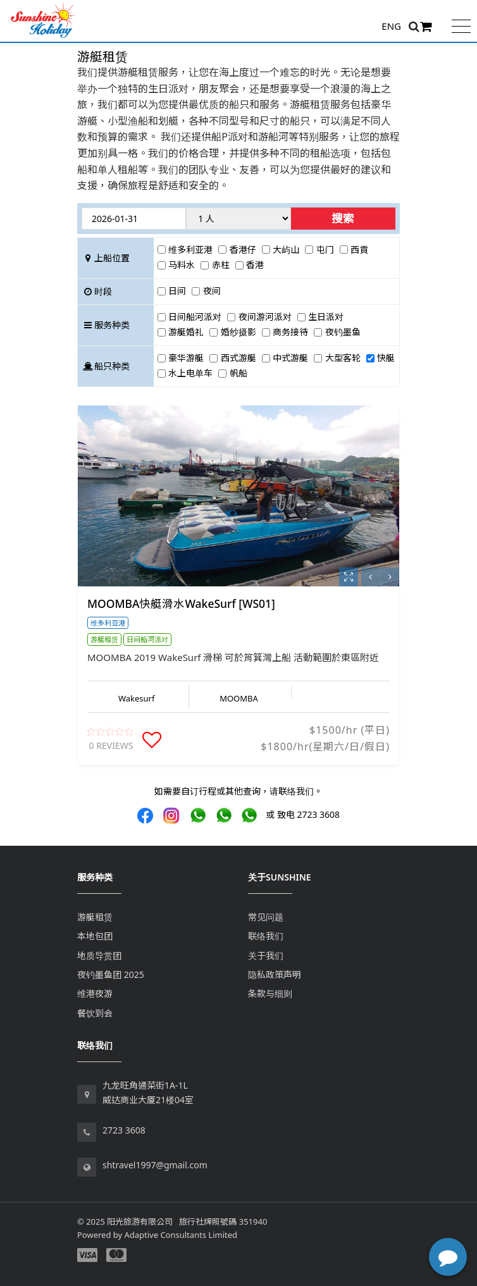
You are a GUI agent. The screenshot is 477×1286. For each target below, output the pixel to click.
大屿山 (286, 250)
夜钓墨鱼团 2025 (110, 974)
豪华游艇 (186, 358)
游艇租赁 (95, 917)
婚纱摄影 (238, 332)
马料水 (181, 265)
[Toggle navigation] (461, 25)
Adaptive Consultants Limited (181, 1234)
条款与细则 (270, 993)
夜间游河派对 (265, 317)
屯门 (325, 250)
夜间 (212, 291)
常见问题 (265, 917)
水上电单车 (190, 373)
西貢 (359, 250)
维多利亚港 (190, 250)
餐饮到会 (95, 1013)
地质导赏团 (99, 955)
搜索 (342, 218)
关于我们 (265, 955)
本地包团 (95, 936)
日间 (177, 291)
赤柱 (221, 265)
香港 (255, 265)
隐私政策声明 (274, 974)
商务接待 (290, 332)
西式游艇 (238, 358)
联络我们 (265, 936)
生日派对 (326, 317)
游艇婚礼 (186, 332)
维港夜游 (95, 993)
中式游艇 (290, 358)
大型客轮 (343, 358)
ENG (391, 26)
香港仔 (243, 250)
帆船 (238, 373)
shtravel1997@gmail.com (155, 1165)
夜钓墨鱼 (343, 332)
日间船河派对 (194, 317)
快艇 (386, 358)
